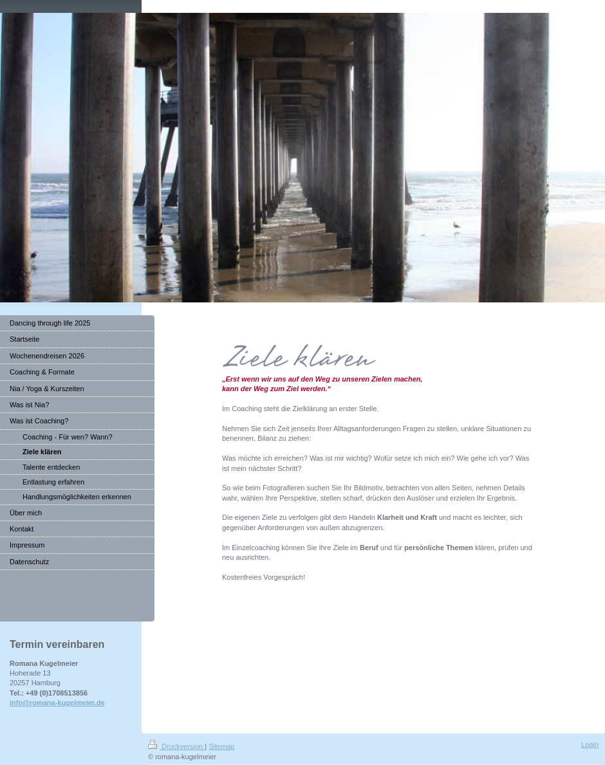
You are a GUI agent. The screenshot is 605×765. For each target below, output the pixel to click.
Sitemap (221, 746)
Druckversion (176, 746)
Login (590, 744)
